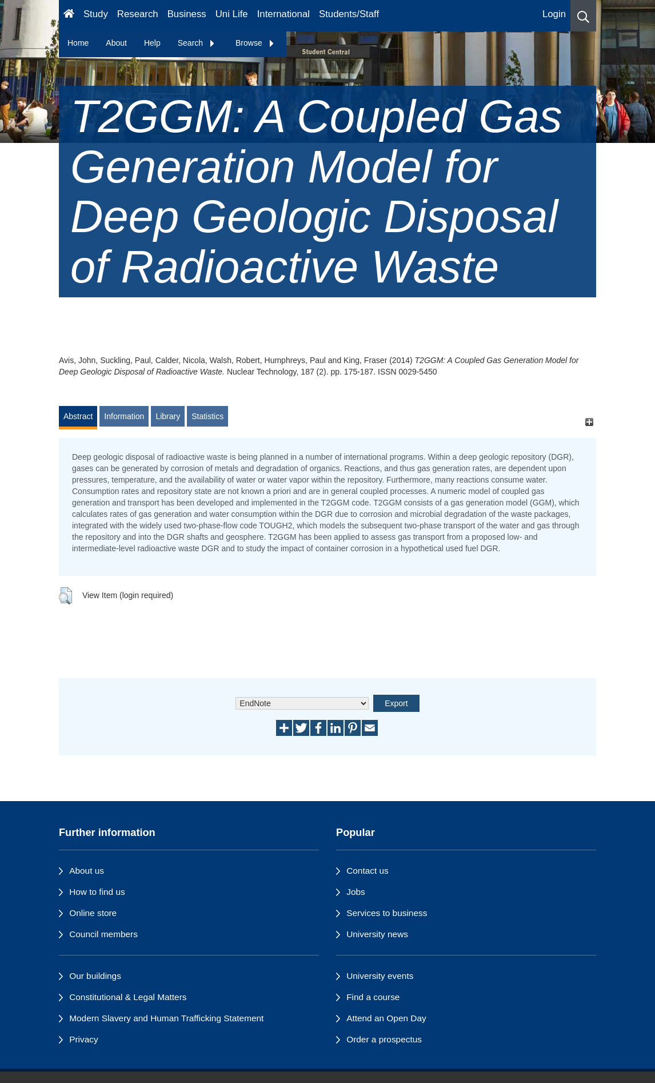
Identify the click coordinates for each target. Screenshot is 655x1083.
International (283, 14)
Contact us (367, 870)
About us (86, 870)
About (116, 42)
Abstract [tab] (78, 416)
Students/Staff (349, 14)
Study (95, 14)
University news (377, 934)
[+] (589, 421)
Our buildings (95, 976)
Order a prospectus (384, 1039)
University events (379, 976)
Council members (103, 934)
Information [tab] (124, 416)
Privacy (83, 1039)
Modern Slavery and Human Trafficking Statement (166, 1018)
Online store (93, 913)
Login (554, 14)
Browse (255, 42)
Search (196, 42)
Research (137, 14)
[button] (583, 15)
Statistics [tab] (207, 416)
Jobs (355, 892)
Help (152, 42)
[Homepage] (69, 15)
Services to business (386, 913)
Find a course (373, 997)
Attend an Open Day (386, 1018)
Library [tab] (167, 416)
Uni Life (231, 14)
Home (78, 42)
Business (186, 14)
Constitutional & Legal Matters (127, 997)
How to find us (97, 892)
